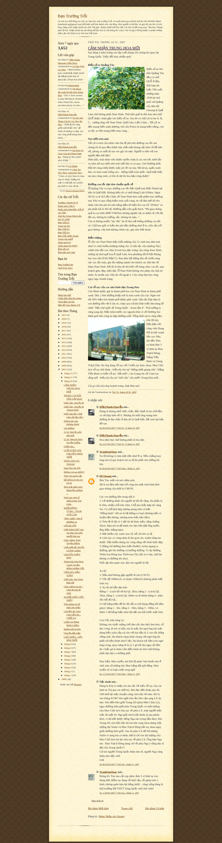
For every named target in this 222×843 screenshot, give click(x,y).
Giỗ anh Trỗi (70, 525)
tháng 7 (68, 652)
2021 (64, 315)
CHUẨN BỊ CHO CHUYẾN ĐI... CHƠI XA (72, 614)
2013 (64, 346)
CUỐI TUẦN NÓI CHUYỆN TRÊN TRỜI (73, 453)
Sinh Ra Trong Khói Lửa (70, 216)
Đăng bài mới (64, 295)
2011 (64, 353)
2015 (64, 338)
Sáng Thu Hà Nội (72, 468)
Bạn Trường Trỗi (72, 16)
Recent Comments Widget (75, 191)
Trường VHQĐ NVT (68, 202)
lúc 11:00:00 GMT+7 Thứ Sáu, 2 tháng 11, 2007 (119, 793)
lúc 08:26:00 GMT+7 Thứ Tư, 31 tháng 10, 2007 (120, 428)
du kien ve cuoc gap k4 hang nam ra (71, 153)
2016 (64, 334)
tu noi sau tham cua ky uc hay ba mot (70, 121)
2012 (64, 350)
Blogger (78, 684)
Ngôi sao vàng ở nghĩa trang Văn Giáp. (73, 500)
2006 (64, 679)
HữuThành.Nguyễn (67, 114)
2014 (64, 342)
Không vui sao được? (74, 472)
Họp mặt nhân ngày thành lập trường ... (73, 490)
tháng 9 (68, 644)
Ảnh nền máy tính (66, 252)
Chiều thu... (69, 446)
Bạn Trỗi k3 (64, 232)
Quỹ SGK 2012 (65, 268)
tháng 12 (68, 373)
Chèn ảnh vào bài (66, 301)
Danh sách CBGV (66, 206)
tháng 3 (68, 667)
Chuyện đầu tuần (72, 633)
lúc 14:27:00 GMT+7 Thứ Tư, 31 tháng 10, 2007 (120, 444)
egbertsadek (73, 85)
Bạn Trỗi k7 (64, 222)
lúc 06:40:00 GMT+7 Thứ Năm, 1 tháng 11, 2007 (120, 468)
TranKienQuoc (108, 451)
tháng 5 (68, 659)
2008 (64, 365)
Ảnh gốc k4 (63, 249)
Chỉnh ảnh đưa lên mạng (70, 298)
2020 (64, 319)
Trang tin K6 (64, 226)
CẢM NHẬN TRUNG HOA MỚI (72, 388)
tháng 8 (68, 648)
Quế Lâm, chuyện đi (74, 402)
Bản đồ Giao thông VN (69, 305)
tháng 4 (68, 663)
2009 (64, 361)
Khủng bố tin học (72, 629)
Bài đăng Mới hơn (98, 808)
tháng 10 (68, 381)
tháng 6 (68, 655)
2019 (64, 322)
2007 (64, 369)
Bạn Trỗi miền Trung (68, 236)
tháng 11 (68, 377)
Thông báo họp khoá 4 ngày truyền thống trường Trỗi (74, 564)
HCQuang (106, 476)
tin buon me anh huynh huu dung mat (70, 92)
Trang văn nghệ (65, 239)
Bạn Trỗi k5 (64, 229)
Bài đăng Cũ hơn (154, 808)
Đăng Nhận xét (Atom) (112, 816)
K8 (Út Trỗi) (64, 219)
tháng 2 (68, 671)
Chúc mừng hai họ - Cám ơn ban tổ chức (73, 589)
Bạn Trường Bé (65, 264)
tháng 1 (68, 675)
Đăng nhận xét (98, 801)
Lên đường (69, 428)
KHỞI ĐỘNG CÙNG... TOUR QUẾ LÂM (73, 511)
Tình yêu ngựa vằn (73, 476)
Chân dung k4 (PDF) (68, 245)
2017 (64, 330)
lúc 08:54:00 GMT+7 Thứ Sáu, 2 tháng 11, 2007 (119, 764)
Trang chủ (127, 808)
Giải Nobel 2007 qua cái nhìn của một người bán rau (74, 532)
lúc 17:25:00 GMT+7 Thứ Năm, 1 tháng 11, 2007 (120, 674)
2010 (64, 357)
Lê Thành (72, 166)
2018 (64, 326)
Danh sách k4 (64, 242)
